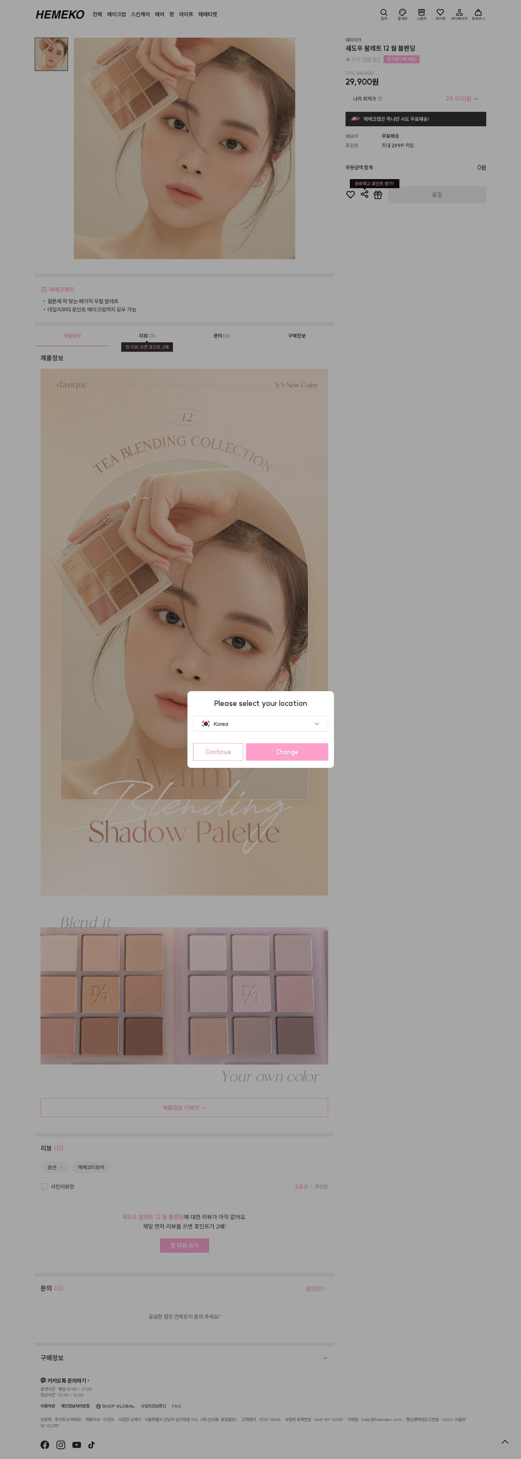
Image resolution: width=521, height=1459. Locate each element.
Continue (218, 752)
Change (287, 752)
